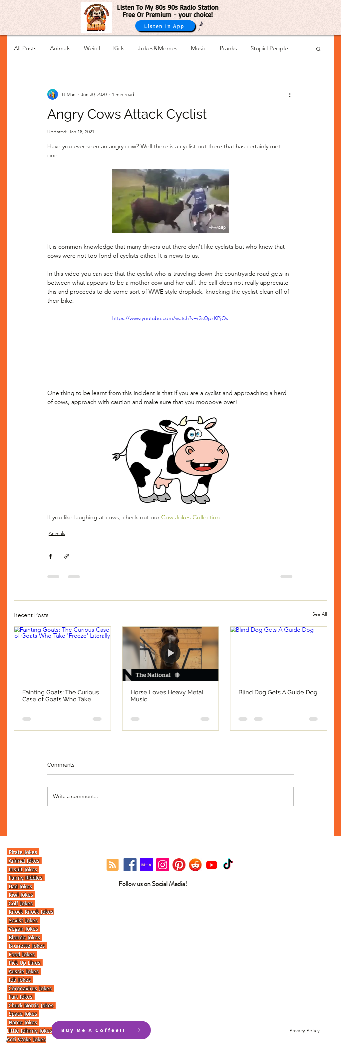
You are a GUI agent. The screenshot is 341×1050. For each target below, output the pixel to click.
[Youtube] (211, 864)
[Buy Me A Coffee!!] (101, 1030)
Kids (119, 48)
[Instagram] (162, 864)
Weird (92, 48)
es (35, 1022)
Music (198, 48)
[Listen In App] (165, 25)
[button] (318, 48)
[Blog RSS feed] (113, 865)
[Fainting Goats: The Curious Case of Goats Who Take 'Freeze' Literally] (62, 654)
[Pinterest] (178, 864)
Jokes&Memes (157, 48)
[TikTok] (227, 864)
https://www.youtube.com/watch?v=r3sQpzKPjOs (170, 318)
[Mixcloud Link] (146, 864)
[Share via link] (67, 556)
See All (319, 614)
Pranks (228, 48)
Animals (60, 48)
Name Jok (19, 1022)
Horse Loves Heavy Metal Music (167, 696)
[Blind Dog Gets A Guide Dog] (278, 654)
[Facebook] (130, 864)
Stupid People (269, 48)
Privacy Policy (304, 1030)
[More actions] (290, 94)
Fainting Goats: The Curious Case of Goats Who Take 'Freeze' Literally (60, 696)
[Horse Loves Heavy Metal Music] (171, 654)
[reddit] (195, 864)
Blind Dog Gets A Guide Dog (277, 692)
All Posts (25, 48)
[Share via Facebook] (50, 556)
